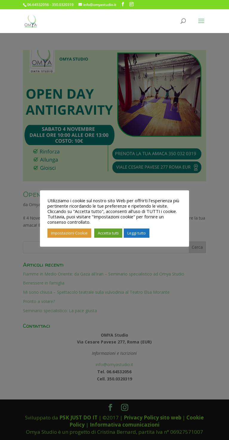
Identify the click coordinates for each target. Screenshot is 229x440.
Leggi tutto (136, 233)
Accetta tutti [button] (108, 233)
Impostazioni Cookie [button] (69, 233)
